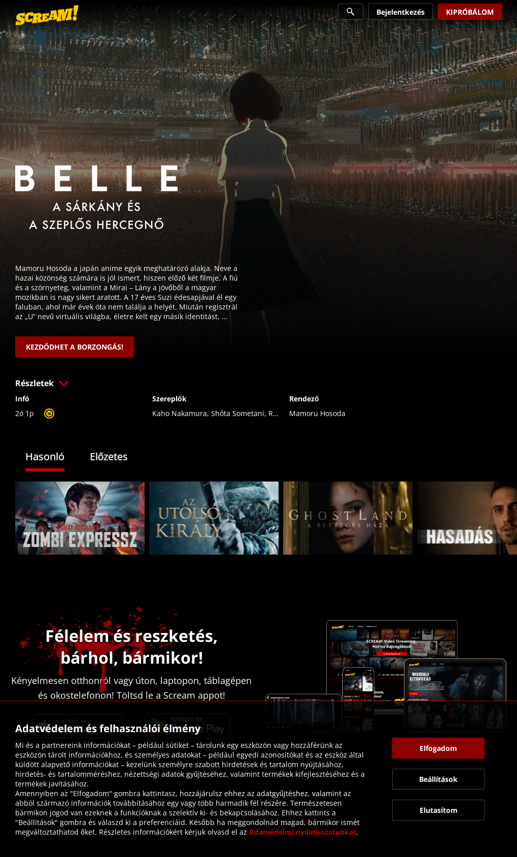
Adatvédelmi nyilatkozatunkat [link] (302, 832)
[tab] (52, 457)
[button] (258, 383)
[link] (47, 15)
